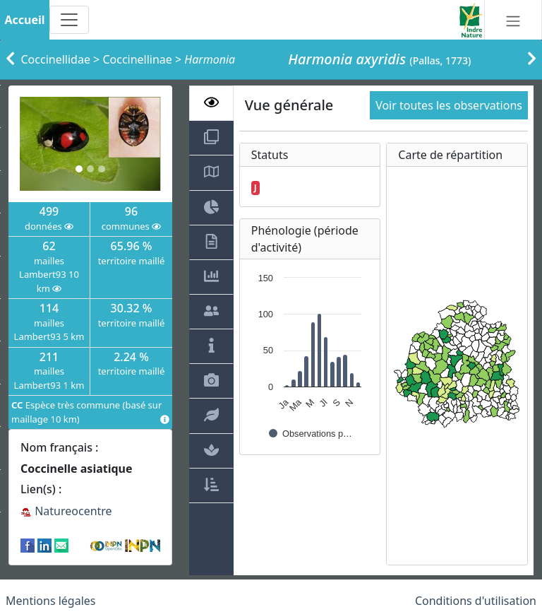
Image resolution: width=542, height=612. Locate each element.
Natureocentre (66, 511)
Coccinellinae (136, 59)
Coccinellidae (55, 59)
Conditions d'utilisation (475, 600)
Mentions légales (51, 600)
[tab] (211, 103)
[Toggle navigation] (69, 20)
